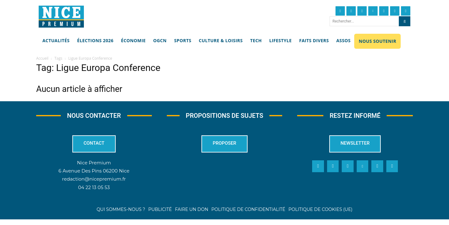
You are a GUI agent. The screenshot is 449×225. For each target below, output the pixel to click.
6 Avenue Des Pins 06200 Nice (94, 171)
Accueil (42, 58)
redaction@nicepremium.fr (94, 179)
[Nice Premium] (61, 17)
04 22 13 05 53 (94, 187)
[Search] (404, 21)
